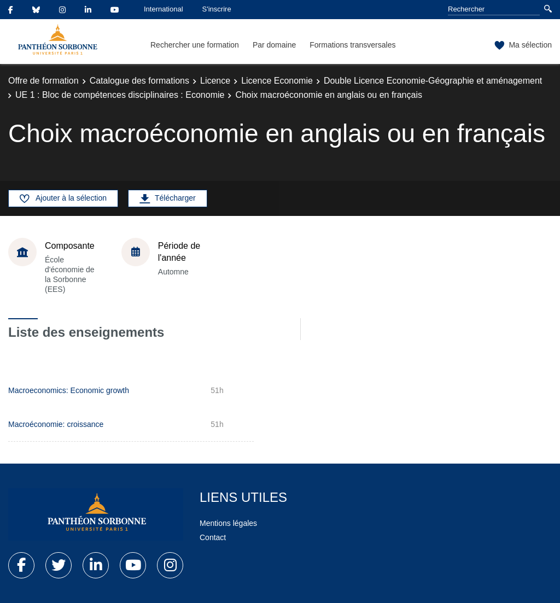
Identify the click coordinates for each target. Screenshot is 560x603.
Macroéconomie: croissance (55, 424)
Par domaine (274, 44)
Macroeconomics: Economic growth (68, 390)
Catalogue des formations (139, 80)
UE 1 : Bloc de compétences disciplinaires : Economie (119, 94)
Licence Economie (277, 80)
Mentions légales (228, 523)
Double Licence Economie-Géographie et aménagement (433, 80)
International (163, 9)
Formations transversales (352, 44)
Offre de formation (43, 80)
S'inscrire (216, 9)
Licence (215, 80)
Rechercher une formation (194, 44)
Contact (213, 537)
